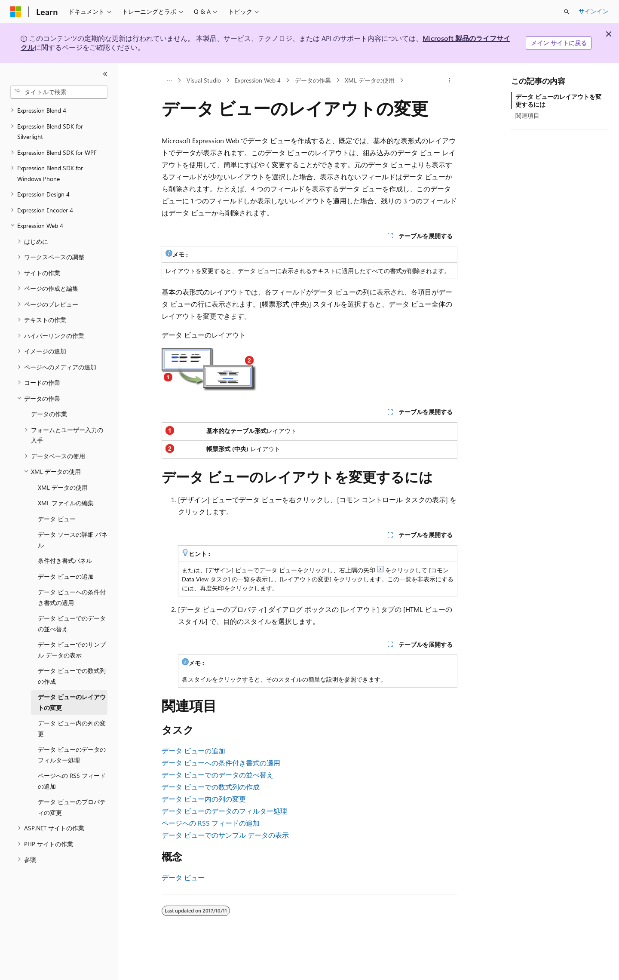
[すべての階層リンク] (169, 80)
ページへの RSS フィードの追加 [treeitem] (72, 780)
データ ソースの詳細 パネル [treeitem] (72, 539)
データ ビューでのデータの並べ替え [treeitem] (72, 623)
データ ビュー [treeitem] (57, 519)
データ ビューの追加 (193, 750)
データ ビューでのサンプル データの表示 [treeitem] (72, 649)
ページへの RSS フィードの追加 (211, 822)
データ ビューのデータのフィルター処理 (224, 810)
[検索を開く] (566, 11)
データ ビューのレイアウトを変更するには (558, 100)
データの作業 (313, 80)
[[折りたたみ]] (105, 74)
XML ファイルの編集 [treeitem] (66, 503)
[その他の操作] (449, 80)
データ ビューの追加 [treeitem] (66, 576)
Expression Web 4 (258, 80)
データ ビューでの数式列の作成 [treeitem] (72, 676)
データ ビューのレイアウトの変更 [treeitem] (72, 702)
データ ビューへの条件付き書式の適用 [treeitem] (72, 597)
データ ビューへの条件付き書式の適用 (221, 762)
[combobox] (58, 92)
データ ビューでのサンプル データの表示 (225, 834)
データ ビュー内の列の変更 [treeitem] (72, 728)
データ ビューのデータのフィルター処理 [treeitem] (72, 754)
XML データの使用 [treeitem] (63, 487)
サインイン (594, 11)
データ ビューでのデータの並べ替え (217, 774)
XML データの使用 (370, 80)
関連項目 (527, 115)
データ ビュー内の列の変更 (204, 798)
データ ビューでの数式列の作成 (211, 786)
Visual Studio (204, 80)
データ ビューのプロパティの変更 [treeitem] (72, 807)
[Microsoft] (15, 11)
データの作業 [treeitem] (49, 414)
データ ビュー (183, 877)
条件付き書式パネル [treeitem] (65, 560)
